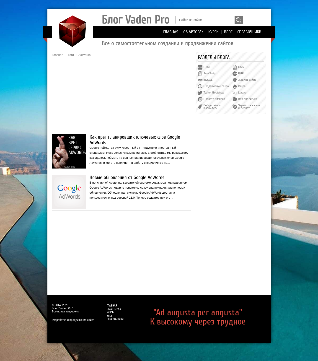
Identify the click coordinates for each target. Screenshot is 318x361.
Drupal (242, 86)
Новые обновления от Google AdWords (127, 177)
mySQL (208, 79)
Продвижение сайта (216, 86)
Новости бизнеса (214, 99)
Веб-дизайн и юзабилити (212, 107)
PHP (241, 73)
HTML (207, 67)
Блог (228, 31)
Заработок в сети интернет (249, 107)
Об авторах (193, 31)
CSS (241, 67)
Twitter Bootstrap (214, 92)
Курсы (213, 31)
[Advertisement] (121, 95)
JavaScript (210, 73)
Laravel (242, 92)
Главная (170, 31)
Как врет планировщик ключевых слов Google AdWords (135, 139)
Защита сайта (247, 79)
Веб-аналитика (247, 99)
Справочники (249, 31)
